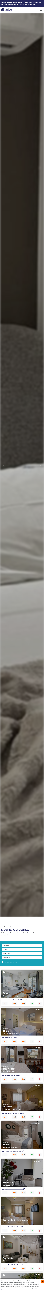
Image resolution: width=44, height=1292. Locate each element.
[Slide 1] (19, 916)
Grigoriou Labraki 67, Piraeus (13, 1189)
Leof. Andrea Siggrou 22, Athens (14, 1113)
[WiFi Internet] (32, 1003)
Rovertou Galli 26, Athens (12, 1075)
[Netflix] (40, 1003)
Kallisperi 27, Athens (10, 1037)
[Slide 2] (22, 916)
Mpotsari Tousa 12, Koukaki (12, 1151)
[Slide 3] (25, 916)
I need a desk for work (11, 962)
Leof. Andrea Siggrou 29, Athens (14, 999)
